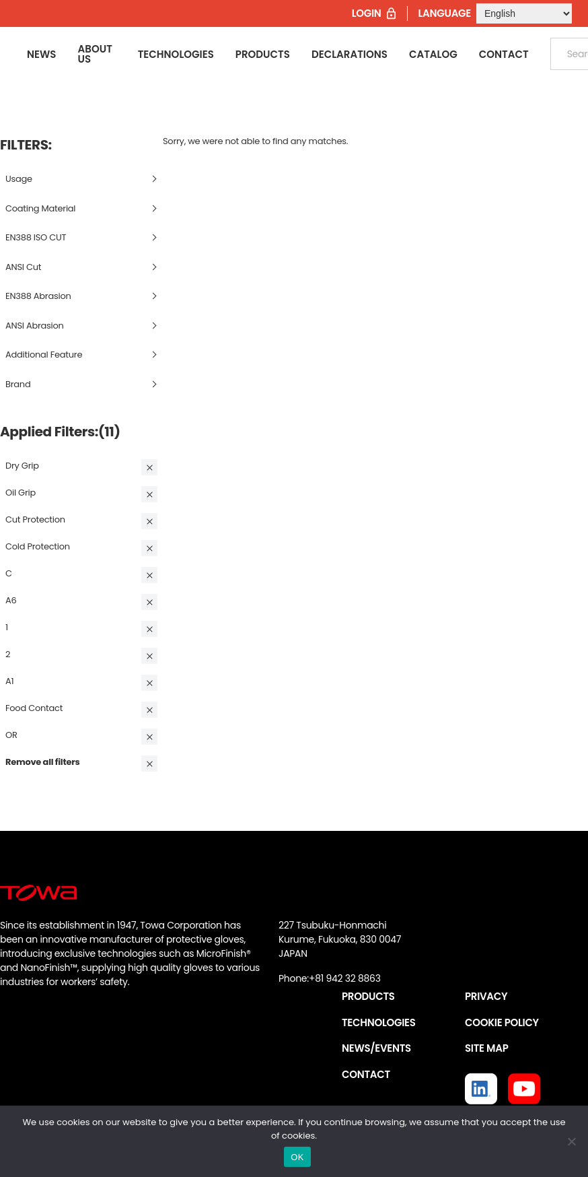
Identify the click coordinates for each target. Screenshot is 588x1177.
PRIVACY (486, 996)
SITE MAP (486, 1048)
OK (297, 1157)
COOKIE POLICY (502, 1022)
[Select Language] (524, 13)
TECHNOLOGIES (379, 1022)
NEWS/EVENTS (376, 1048)
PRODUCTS (368, 996)
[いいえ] (571, 1141)
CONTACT (366, 1074)
